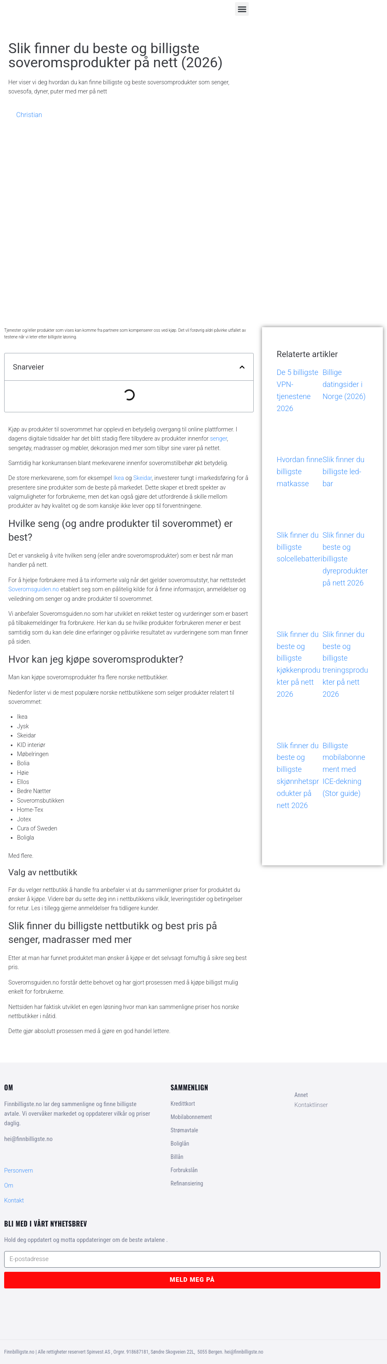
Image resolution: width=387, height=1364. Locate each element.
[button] (242, 9)
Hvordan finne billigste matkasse (299, 471)
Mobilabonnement (191, 1117)
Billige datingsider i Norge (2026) (344, 384)
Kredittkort (183, 1103)
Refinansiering (187, 1183)
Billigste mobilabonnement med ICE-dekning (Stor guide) (344, 769)
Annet (301, 1095)
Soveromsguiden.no (33, 589)
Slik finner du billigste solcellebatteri (299, 547)
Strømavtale (184, 1130)
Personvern (18, 1170)
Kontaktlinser (311, 1105)
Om (8, 1185)
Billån (177, 1156)
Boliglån (180, 1143)
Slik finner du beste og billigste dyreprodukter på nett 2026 (345, 559)
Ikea (118, 478)
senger (218, 438)
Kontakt (14, 1200)
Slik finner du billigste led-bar (344, 471)
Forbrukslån (184, 1170)
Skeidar (142, 478)
